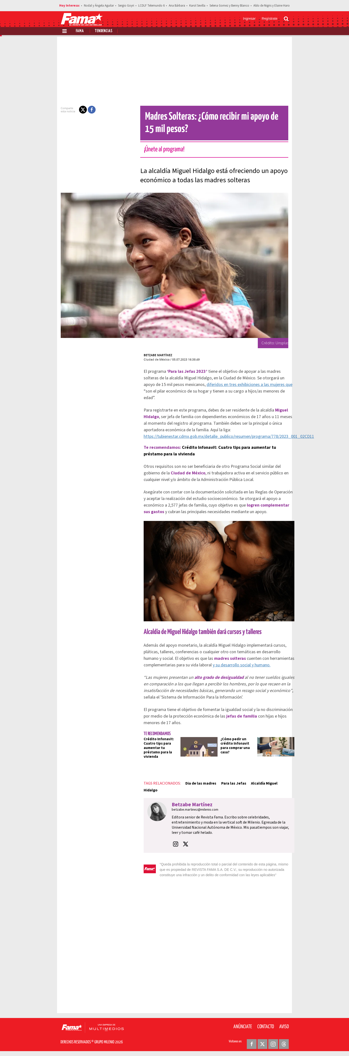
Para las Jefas (230, 783)
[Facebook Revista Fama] (252, 1044)
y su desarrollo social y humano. (239, 665)
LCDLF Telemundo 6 (151, 5)
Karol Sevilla (197, 5)
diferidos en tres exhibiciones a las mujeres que (246, 385)
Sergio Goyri (126, 5)
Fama (80, 31)
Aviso (284, 1026)
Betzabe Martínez (155, 355)
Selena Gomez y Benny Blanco (229, 5)
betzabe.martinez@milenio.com (192, 809)
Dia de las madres (197, 783)
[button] (80, 110)
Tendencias (103, 31)
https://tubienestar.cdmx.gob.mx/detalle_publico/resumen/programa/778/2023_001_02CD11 (226, 436)
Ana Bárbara (177, 5)
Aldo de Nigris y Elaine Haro (271, 5)
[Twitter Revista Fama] (262, 1044)
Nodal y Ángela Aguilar (99, 5)
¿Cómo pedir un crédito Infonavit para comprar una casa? (232, 746)
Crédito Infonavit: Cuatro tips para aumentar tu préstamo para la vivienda (156, 748)
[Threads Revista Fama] (284, 1044)
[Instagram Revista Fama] (273, 1044)
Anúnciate (242, 1026)
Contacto (265, 1026)
